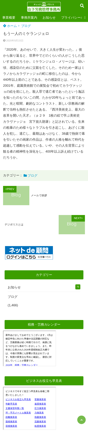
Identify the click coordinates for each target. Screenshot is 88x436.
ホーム (10, 26)
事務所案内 (29, 17)
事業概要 (8, 17)
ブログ (26, 26)
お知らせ (49, 17)
